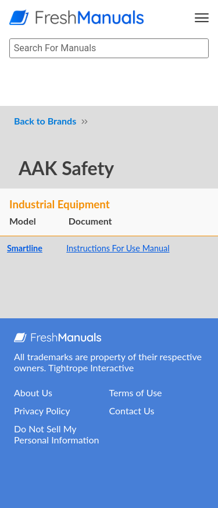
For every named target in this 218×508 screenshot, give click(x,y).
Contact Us (132, 410)
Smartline (24, 248)
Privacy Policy (42, 410)
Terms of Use (135, 392)
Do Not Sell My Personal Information (56, 434)
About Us (33, 392)
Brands (62, 120)
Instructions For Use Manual (117, 248)
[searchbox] (109, 48)
